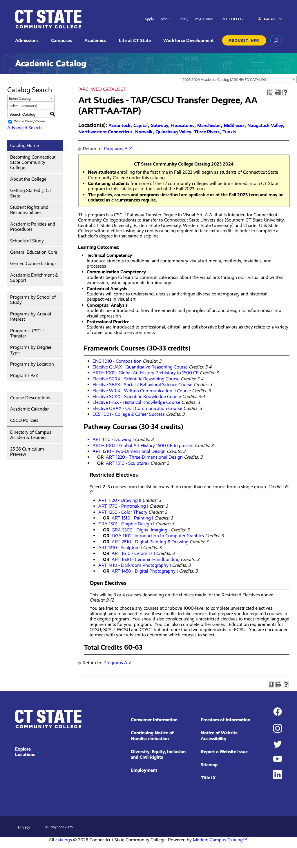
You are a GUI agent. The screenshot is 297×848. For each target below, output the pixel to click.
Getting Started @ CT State (31, 193)
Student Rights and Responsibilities (29, 209)
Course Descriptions (30, 397)
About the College (28, 179)
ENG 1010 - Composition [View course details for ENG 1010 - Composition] (117, 361)
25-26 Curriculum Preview (27, 451)
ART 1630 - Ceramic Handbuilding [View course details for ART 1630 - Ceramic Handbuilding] (146, 559)
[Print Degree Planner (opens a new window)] (270, 92)
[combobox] (239, 79)
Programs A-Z (24, 375)
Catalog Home (24, 145)
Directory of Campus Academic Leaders (30, 434)
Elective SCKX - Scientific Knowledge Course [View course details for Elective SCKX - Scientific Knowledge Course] (137, 396)
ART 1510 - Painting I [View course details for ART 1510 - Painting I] (132, 518)
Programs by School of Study (33, 299)
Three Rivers (207, 132)
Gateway (159, 125)
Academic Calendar (29, 409)
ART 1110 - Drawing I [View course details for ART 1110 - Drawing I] (113, 439)
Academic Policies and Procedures (32, 226)
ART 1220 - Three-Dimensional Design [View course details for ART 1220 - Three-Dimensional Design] (144, 457)
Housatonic (182, 125)
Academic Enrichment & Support (34, 277)
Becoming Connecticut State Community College (32, 162)
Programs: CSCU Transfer (27, 333)
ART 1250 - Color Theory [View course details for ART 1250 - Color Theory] (122, 512)
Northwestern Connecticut (105, 132)
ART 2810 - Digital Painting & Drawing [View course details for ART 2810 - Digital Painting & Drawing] (150, 541)
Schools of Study (27, 241)
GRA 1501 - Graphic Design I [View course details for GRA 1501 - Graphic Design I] (126, 523)
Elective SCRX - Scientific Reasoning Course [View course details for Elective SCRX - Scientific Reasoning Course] (136, 379)
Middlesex (234, 125)
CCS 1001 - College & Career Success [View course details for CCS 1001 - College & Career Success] (129, 414)
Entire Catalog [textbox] (20, 98)
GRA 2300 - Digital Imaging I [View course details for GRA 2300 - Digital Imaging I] (141, 530)
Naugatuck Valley (265, 125)
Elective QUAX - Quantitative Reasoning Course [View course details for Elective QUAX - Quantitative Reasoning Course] (140, 367)
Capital (140, 125)
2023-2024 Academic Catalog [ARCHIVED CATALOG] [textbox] (225, 79)
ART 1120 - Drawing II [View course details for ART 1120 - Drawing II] (119, 500)
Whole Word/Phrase (29, 121)
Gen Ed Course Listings (33, 263)
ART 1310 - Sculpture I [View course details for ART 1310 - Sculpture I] (127, 463)
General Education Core (33, 252)
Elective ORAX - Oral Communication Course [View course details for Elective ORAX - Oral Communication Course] (137, 408)
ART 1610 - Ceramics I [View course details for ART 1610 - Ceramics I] (133, 553)
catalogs (63, 839)
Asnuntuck (119, 125)
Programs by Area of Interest (30, 316)
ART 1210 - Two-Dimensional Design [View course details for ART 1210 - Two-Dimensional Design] (129, 451)
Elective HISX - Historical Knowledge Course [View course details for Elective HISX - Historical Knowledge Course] (136, 402)
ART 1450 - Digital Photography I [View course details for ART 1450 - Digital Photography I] (145, 571)
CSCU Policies (24, 420)
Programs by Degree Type (30, 349)
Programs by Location (32, 364)
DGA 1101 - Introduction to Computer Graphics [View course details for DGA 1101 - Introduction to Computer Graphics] (158, 535)
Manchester (209, 125)
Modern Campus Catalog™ (220, 839)
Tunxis (229, 132)
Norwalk (144, 132)
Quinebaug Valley (173, 132)
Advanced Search (24, 127)
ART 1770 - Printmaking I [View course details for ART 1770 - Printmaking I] (123, 506)
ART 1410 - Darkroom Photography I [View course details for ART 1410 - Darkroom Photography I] (134, 565)
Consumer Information (154, 719)
